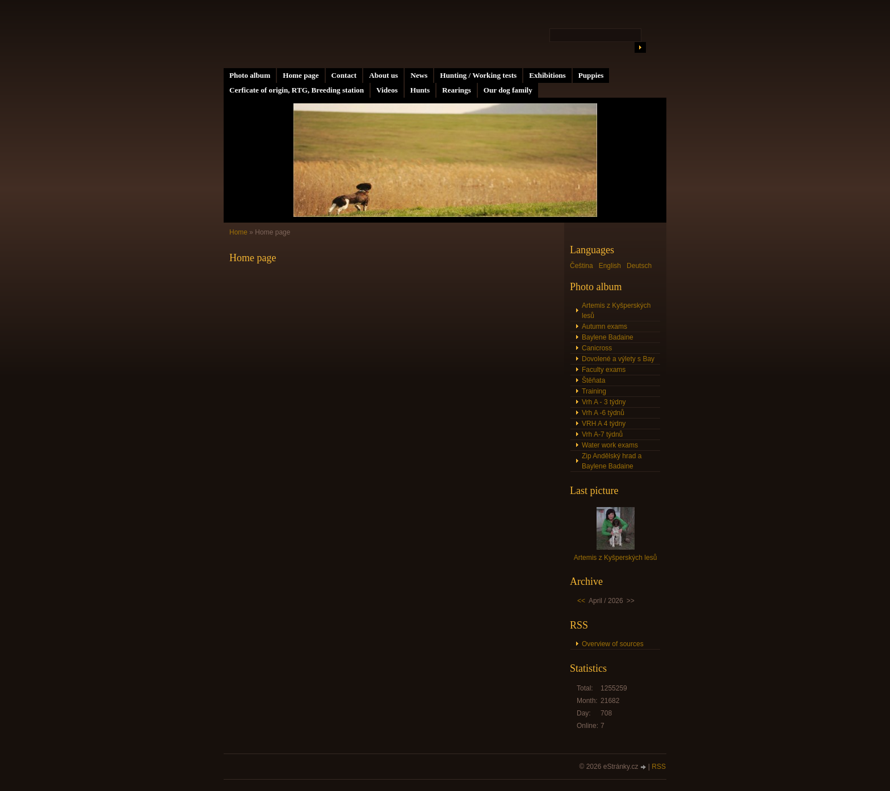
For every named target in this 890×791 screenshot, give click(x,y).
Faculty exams (603, 370)
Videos (387, 90)
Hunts (420, 90)
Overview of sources (613, 644)
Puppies (591, 75)
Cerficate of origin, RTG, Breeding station (296, 90)
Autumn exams (604, 326)
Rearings (456, 90)
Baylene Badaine (607, 337)
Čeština (581, 266)
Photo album (249, 75)
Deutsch (639, 266)
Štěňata (593, 380)
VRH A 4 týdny (603, 424)
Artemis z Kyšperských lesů (616, 311)
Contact (344, 75)
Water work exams (610, 445)
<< (581, 601)
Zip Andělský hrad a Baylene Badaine (611, 461)
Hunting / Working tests (478, 75)
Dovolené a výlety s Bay (618, 359)
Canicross (597, 348)
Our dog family (508, 90)
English (610, 266)
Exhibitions (547, 75)
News (418, 75)
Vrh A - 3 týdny (604, 402)
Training (594, 391)
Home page (300, 75)
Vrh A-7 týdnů (602, 434)
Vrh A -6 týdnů (603, 413)
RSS (659, 767)
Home (238, 232)
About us (383, 75)
